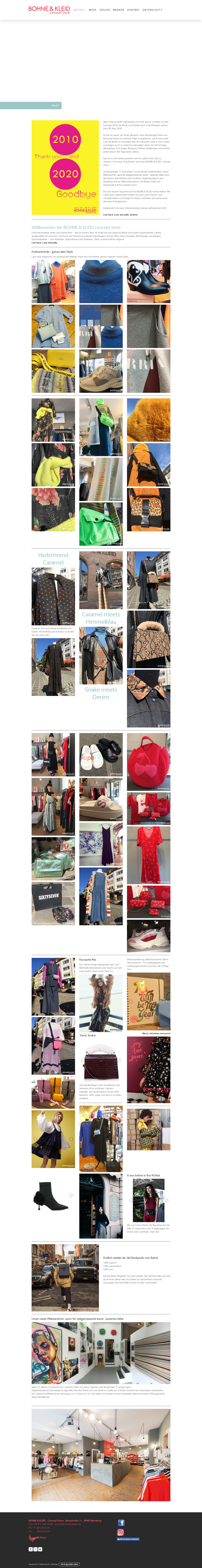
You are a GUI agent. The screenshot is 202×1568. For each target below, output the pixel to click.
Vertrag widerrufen (69, 1564)
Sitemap (54, 1564)
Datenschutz (152, 10)
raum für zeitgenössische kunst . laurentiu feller (140, 175)
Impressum (33, 1564)
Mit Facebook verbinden (128, 1539)
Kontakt (133, 10)
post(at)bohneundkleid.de (68, 1524)
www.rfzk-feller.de (40, 1397)
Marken (118, 10)
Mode (93, 10)
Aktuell (80, 10)
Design (105, 10)
